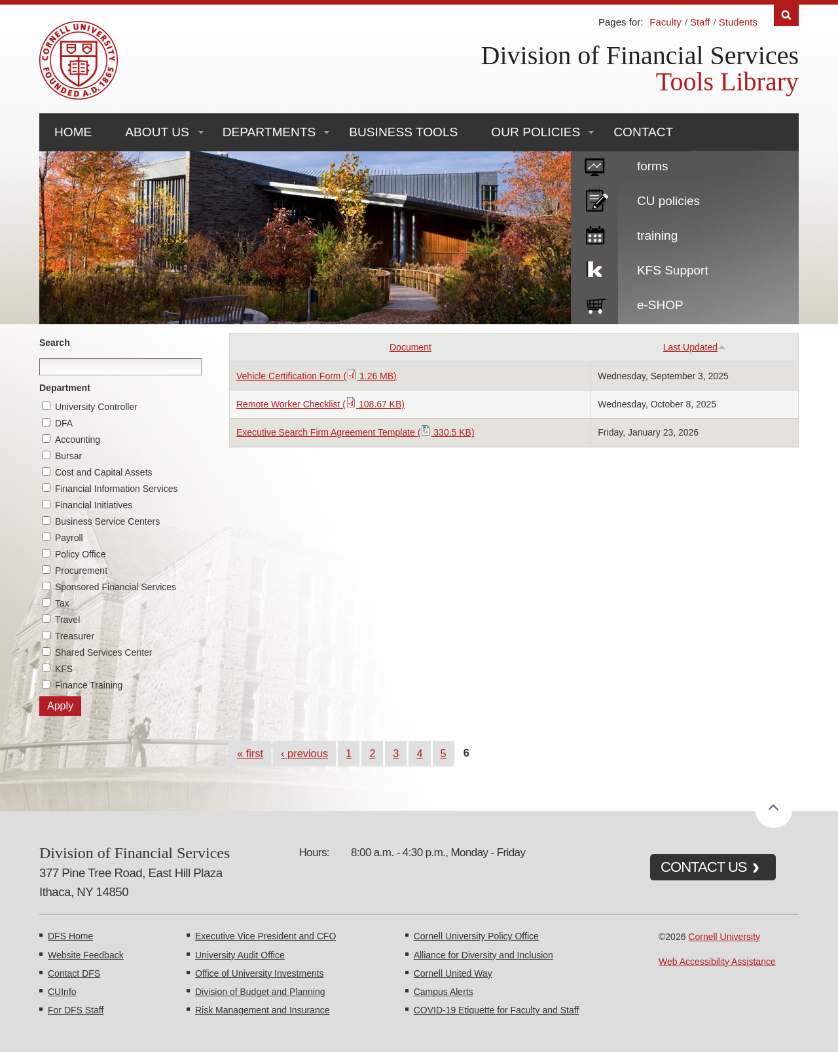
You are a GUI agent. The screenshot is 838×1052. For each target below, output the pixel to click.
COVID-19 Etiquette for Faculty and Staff (496, 1010)
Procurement (81, 570)
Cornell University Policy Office (476, 936)
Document (410, 347)
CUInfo (62, 991)
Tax (62, 603)
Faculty (665, 22)
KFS (64, 669)
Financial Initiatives (93, 505)
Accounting (77, 439)
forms (652, 166)
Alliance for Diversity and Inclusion (483, 955)
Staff (700, 22)
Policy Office (80, 554)
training (657, 235)
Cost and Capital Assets (104, 472)
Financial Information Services (116, 488)
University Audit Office (240, 955)
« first (250, 753)
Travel (67, 619)
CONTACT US (704, 867)
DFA (64, 423)
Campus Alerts (443, 991)
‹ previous (304, 753)
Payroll (69, 538)
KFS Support (672, 270)
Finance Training (89, 685)
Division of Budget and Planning (260, 991)
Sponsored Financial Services (115, 587)
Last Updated (694, 347)
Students (738, 22)
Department (64, 388)
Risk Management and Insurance (262, 1010)
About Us (157, 132)
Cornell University (724, 936)
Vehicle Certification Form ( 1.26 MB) (316, 376)
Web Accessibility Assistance (717, 961)
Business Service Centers (107, 521)
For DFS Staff (75, 1010)
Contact (643, 132)
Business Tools (403, 132)
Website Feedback (86, 955)
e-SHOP (660, 305)
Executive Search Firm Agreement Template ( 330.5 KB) (355, 432)
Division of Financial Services (640, 55)
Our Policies (535, 132)
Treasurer (74, 636)
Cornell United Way (453, 973)
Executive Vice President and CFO (265, 936)
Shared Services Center (104, 652)
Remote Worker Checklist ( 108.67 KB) (320, 404)
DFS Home (70, 936)
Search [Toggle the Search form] (786, 15)
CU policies (668, 201)
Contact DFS (74, 973)
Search (54, 342)
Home (73, 132)
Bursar (68, 456)
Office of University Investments (259, 973)
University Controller (96, 407)
